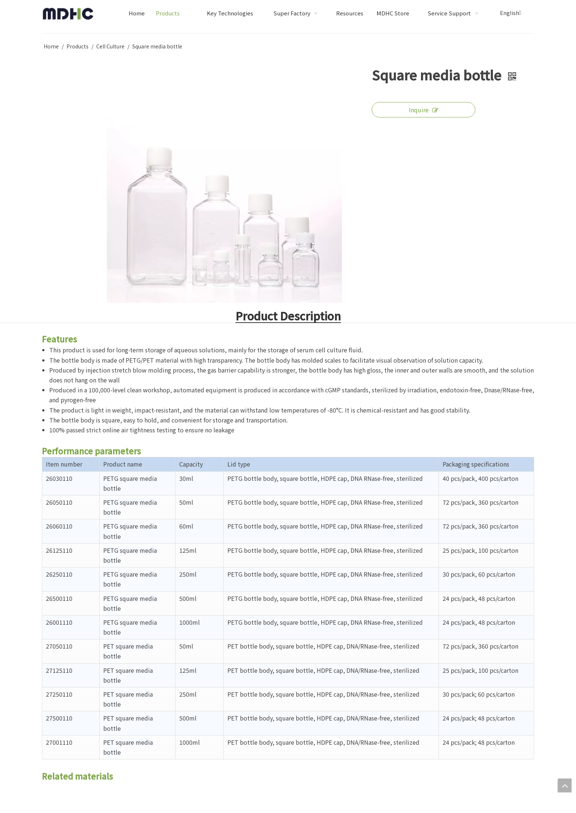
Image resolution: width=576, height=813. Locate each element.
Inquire (423, 109)
